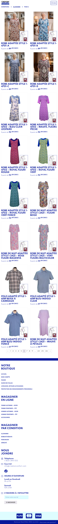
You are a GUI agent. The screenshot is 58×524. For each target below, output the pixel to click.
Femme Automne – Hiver (9, 405)
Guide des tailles (7, 383)
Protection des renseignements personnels (16, 389)
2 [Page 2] (13, 351)
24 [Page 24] (38, 351)
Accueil (4, 374)
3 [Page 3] (15, 351)
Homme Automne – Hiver (9, 411)
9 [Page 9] (32, 351)
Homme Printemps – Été (9, 414)
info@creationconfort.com (15, 466)
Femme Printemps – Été (9, 408)
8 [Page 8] (29, 351)
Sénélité (4, 442)
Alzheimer (16, 7)
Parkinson (5, 439)
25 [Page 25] (42, 351)
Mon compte (5, 377)
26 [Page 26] (46, 351)
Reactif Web (24, 522)
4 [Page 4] (18, 351)
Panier (3, 380)
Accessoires (5, 417)
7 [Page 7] (26, 351)
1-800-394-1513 (11, 461)
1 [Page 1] (10, 351)
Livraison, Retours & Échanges (12, 386)
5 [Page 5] (21, 351)
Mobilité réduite (6, 436)
